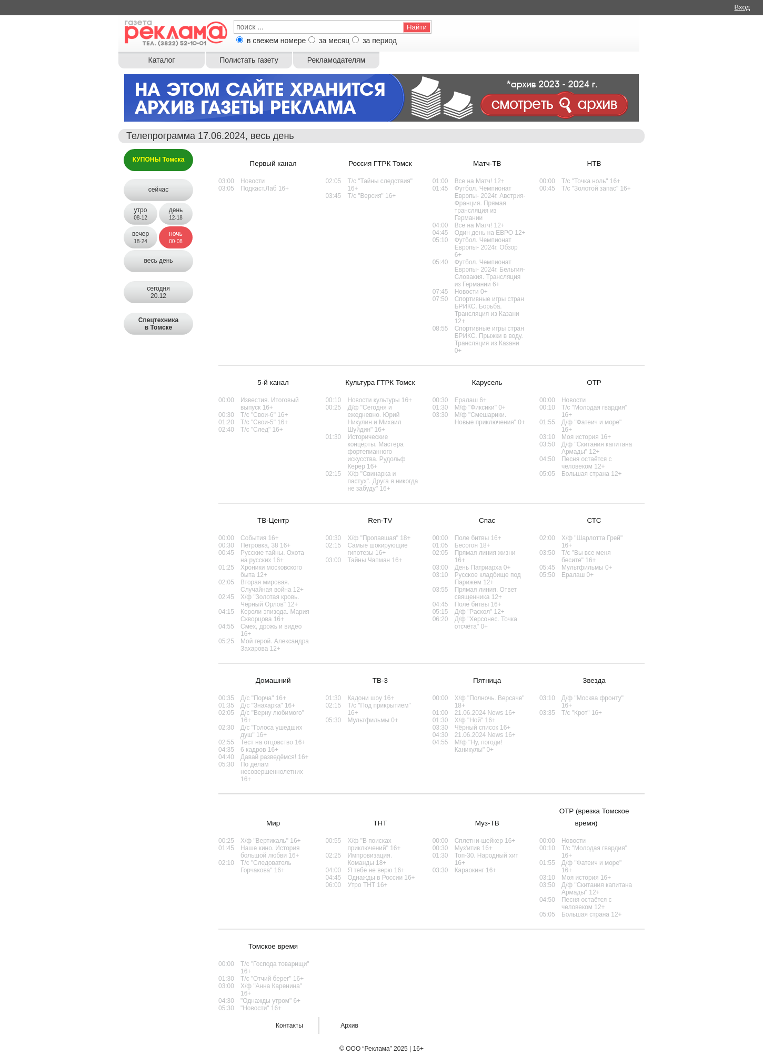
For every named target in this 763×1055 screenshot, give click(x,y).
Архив (349, 1025)
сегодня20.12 (158, 292)
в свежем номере (276, 40)
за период (380, 40)
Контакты (289, 1025)
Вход (742, 7)
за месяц (334, 40)
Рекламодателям (336, 60)
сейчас (158, 189)
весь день (158, 260)
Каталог (161, 60)
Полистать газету (248, 60)
